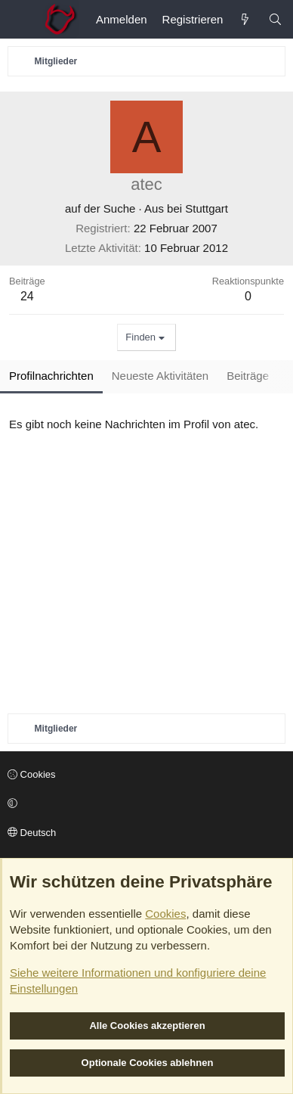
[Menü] (19, 20)
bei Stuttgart (197, 208)
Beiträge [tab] (248, 375)
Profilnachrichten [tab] (51, 375)
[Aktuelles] (245, 19)
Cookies (32, 774)
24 (27, 296)
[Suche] (275, 19)
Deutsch (32, 832)
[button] (144, 803)
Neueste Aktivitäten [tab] (160, 375)
